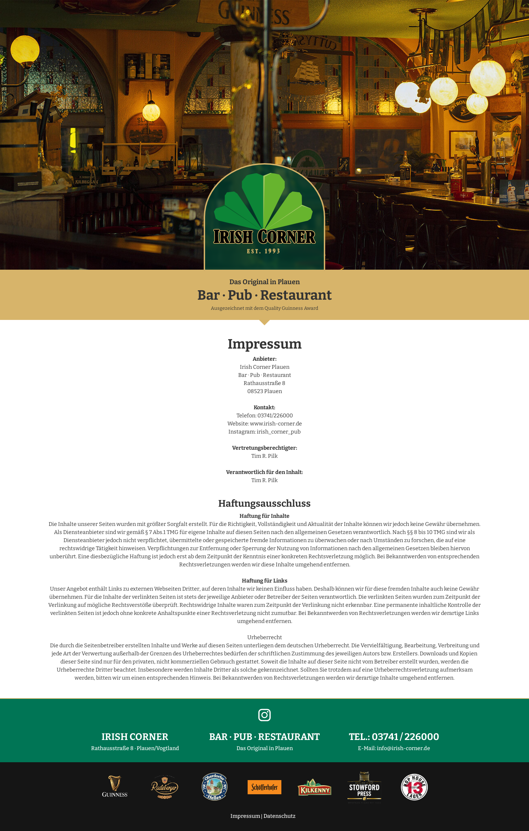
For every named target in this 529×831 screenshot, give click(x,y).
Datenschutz (279, 816)
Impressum (245, 816)
